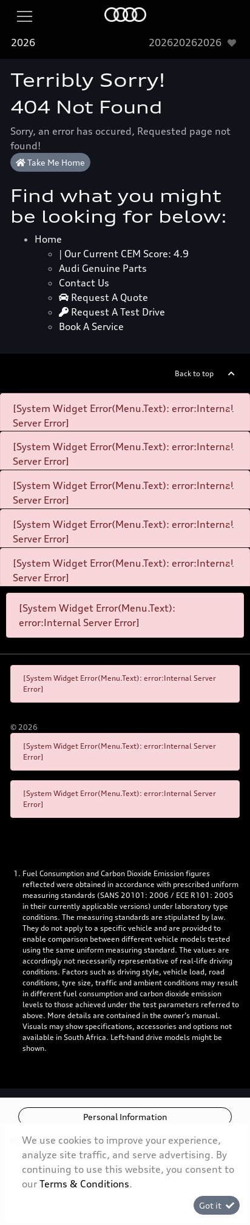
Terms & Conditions (84, 1184)
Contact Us (84, 283)
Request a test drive (112, 312)
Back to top (194, 373)
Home (48, 239)
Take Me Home (50, 162)
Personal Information (125, 1117)
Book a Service (91, 326)
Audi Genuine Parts (103, 268)
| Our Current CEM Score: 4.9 (124, 254)
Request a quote (103, 297)
